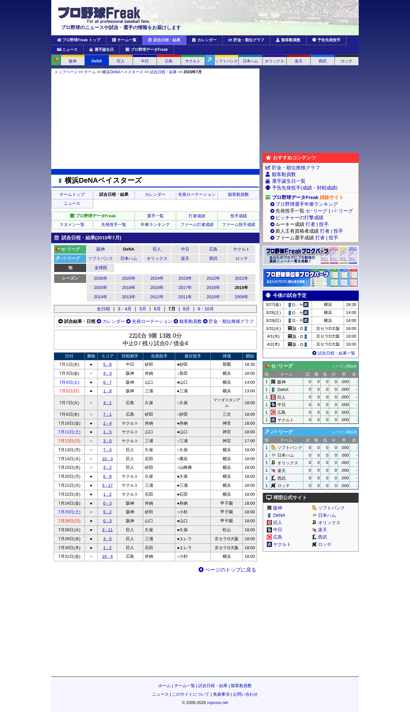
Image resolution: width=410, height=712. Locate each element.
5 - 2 (107, 511)
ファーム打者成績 (197, 224)
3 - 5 (107, 538)
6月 (157, 308)
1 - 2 (107, 494)
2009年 (241, 296)
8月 (186, 308)
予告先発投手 (326, 40)
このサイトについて (190, 694)
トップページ (66, 72)
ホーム (164, 685)
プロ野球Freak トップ (78, 40)
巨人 (121, 61)
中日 (145, 61)
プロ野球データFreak (147, 49)
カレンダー (204, 40)
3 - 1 (107, 402)
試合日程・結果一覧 (333, 353)
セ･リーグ (316, 210)
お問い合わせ (245, 694)
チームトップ (72, 194)
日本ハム (250, 61)
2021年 (241, 278)
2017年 (185, 287)
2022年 (213, 278)
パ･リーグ (342, 210)
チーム (90, 72)
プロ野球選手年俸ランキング (306, 204)
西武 (322, 61)
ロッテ (346, 61)
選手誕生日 (101, 49)
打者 (310, 224)
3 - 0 (107, 440)
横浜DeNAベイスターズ (122, 72)
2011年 (185, 296)
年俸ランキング (155, 224)
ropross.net (217, 702)
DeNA (97, 61)
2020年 (100, 287)
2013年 (128, 296)
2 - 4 (107, 423)
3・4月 (125, 308)
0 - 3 (107, 503)
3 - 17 (107, 485)
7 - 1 (107, 414)
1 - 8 (107, 390)
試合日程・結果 (164, 40)
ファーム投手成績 (238, 224)
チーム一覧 (124, 40)
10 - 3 (107, 458)
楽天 (298, 61)
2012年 (157, 296)
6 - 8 (107, 476)
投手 (324, 224)
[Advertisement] (155, 121)
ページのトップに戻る (227, 569)
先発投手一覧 (113, 224)
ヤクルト (193, 61)
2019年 (128, 287)
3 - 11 (107, 529)
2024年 (157, 278)
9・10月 (206, 308)
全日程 (103, 308)
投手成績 (238, 215)
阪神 (73, 61)
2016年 (213, 287)
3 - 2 (107, 467)
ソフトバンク (226, 61)
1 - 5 (107, 431)
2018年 (157, 287)
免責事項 (221, 694)
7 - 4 (107, 449)
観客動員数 (288, 40)
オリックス (274, 61)
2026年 (100, 278)
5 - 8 (107, 364)
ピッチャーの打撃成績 (299, 217)
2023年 (185, 278)
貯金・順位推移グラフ (228, 321)
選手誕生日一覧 (289, 181)
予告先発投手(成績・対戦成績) (305, 187)
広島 (169, 61)
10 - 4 (107, 556)
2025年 (128, 278)
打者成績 (197, 215)
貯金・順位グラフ (246, 40)
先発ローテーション (197, 194)
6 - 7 (107, 382)
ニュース (67, 49)
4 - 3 (107, 373)
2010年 (213, 296)
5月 (142, 308)
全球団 (100, 267)
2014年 (100, 296)
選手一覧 (155, 215)
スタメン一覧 (72, 224)
